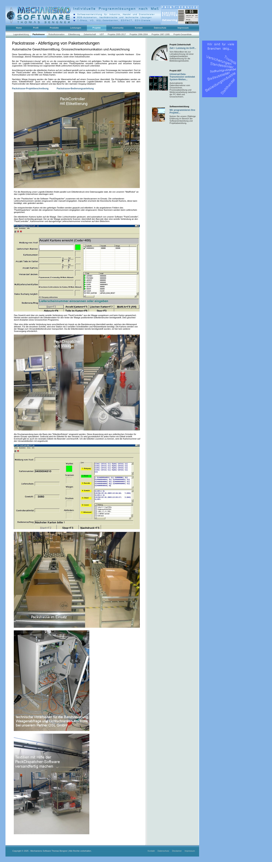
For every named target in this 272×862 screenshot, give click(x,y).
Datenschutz (164, 851)
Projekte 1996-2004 (139, 34)
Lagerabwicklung (21, 34)
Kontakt (151, 851)
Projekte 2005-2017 (117, 34)
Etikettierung (74, 34)
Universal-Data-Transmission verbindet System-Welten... (182, 77)
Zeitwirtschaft (90, 34)
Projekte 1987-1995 (160, 34)
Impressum (190, 851)
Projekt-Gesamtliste (182, 34)
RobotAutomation (57, 34)
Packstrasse (38, 34)
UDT (102, 34)
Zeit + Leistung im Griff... (182, 48)
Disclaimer (177, 851)
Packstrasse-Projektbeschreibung (30, 88)
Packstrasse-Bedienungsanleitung (75, 88)
